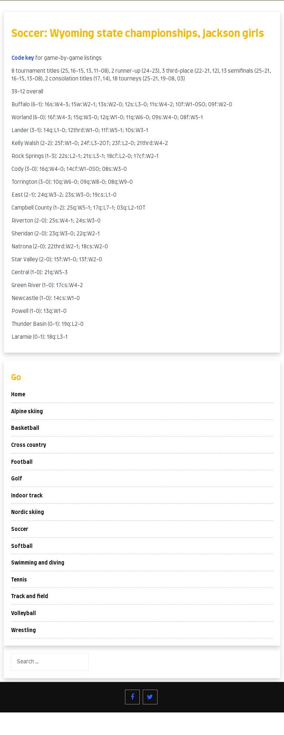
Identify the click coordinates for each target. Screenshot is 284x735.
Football (22, 462)
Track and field (29, 596)
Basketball (25, 428)
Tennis (19, 580)
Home (18, 394)
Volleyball (23, 613)
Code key (22, 58)
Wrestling (23, 630)
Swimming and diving (37, 563)
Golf (16, 479)
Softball (22, 546)
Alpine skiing (27, 411)
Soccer (19, 529)
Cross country (28, 445)
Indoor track (27, 495)
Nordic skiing (27, 512)
